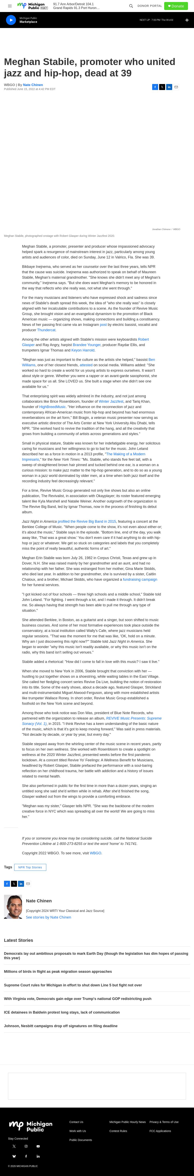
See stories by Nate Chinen (48, 917)
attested (86, 365)
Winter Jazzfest (111, 401)
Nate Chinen (33, 85)
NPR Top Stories (30, 867)
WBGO (95, 853)
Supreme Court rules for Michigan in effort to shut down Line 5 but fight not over (73, 985)
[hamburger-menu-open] (10, 6)
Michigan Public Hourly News (128, 1122)
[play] (11, 20)
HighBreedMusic (52, 407)
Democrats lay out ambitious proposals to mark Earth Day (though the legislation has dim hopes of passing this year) (96, 956)
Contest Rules (118, 1131)
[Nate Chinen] (13, 907)
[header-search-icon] (131, 6)
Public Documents (80, 1140)
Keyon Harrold (82, 350)
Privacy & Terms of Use (164, 1122)
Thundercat (46, 330)
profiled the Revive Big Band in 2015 (87, 521)
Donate (178, 6)
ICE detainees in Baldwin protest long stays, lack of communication (62, 1012)
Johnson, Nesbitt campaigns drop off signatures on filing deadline (61, 1026)
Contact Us (76, 1122)
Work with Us (77, 1131)
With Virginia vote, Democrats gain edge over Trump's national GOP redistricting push (78, 999)
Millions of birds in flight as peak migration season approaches (58, 972)
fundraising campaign (140, 579)
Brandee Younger (87, 345)
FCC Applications (160, 1131)
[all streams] (188, 20)
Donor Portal (150, 5)
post (103, 325)
